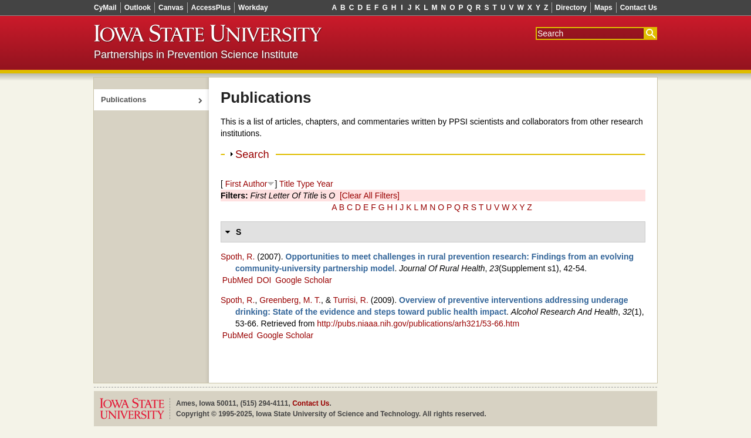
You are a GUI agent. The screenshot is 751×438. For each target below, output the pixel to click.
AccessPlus (211, 8)
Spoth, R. (238, 256)
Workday (253, 8)
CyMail (105, 8)
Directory (571, 8)
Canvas (171, 8)
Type (305, 183)
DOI (264, 280)
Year (324, 183)
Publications (123, 99)
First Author (246, 183)
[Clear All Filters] (370, 195)
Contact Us (638, 8)
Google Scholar (303, 280)
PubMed (237, 280)
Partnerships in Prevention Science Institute (196, 54)
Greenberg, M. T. (290, 300)
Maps (603, 8)
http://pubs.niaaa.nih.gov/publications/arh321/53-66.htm (418, 323)
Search (252, 154)
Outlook (137, 8)
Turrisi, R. (350, 300)
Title (287, 183)
